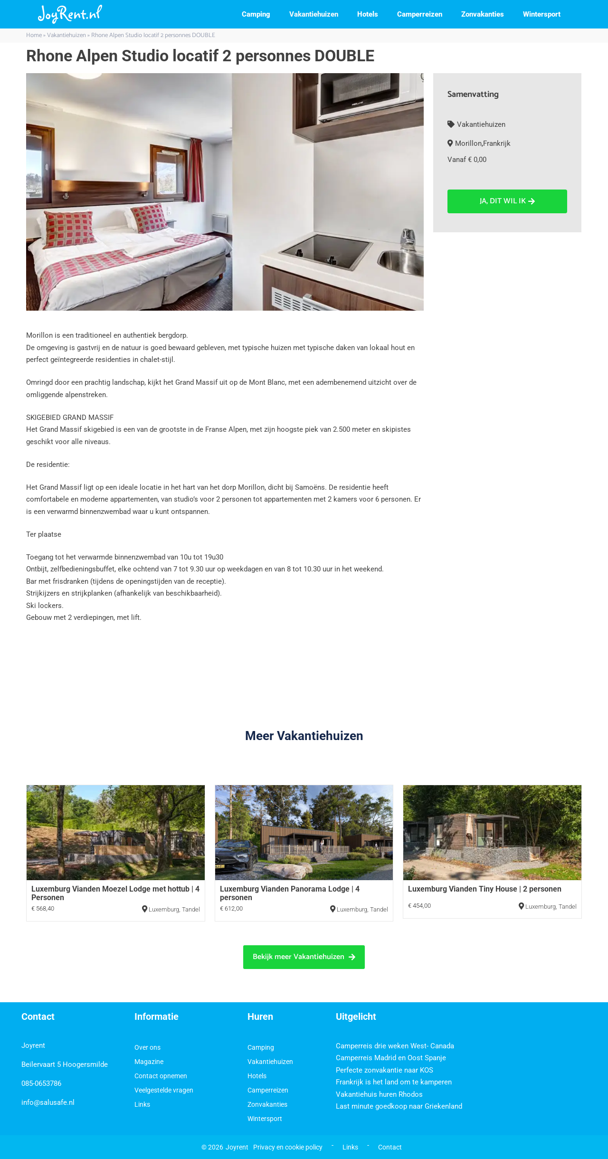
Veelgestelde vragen (163, 1090)
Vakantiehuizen (313, 14)
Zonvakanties (482, 14)
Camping (256, 14)
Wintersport (541, 14)
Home (34, 35)
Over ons (147, 1047)
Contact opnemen (160, 1076)
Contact (390, 1147)
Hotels (367, 14)
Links (142, 1104)
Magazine (148, 1061)
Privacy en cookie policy (288, 1147)
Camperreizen (419, 14)
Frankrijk (497, 143)
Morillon (468, 143)
